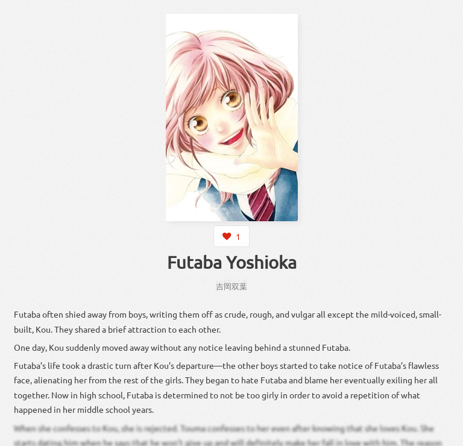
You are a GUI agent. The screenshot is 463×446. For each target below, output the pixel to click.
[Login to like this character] (231, 236)
